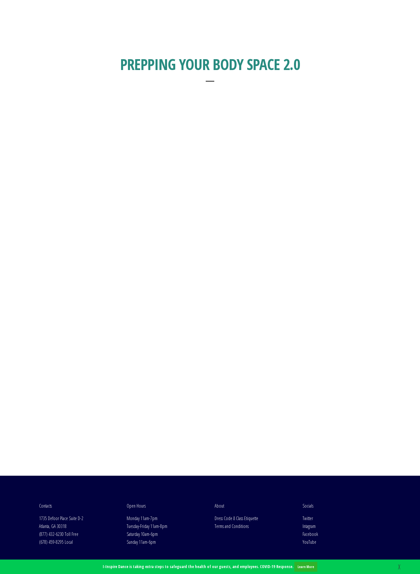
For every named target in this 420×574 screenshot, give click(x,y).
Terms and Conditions (232, 481)
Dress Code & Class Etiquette (236, 473)
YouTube (309, 497)
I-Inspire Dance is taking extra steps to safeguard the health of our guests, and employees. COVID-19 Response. (210, 567)
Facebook (310, 489)
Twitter (308, 473)
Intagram (309, 481)
